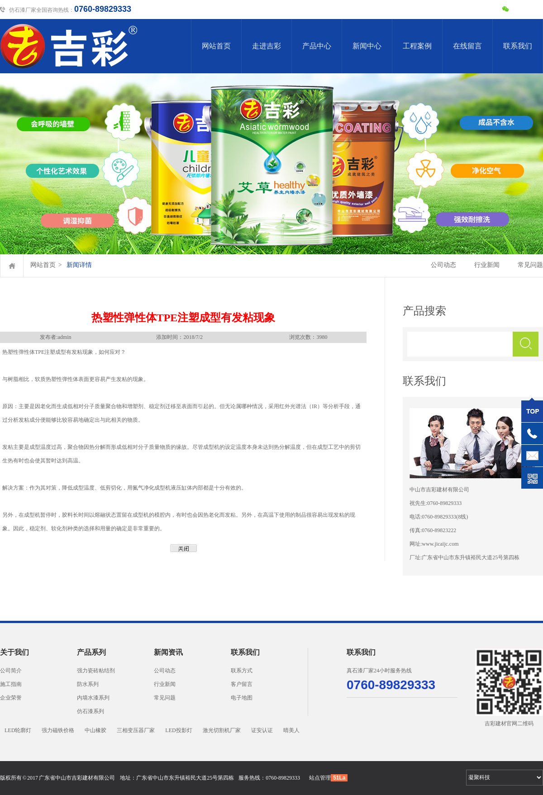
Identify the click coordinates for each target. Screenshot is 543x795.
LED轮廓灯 (18, 730)
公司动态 (443, 265)
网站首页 (216, 46)
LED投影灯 (178, 730)
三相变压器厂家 (136, 730)
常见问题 (530, 265)
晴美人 (291, 730)
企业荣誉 (11, 698)
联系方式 (241, 670)
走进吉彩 (266, 46)
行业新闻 (487, 265)
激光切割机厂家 (222, 730)
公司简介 (11, 670)
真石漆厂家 (360, 670)
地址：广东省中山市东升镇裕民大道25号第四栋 (177, 778)
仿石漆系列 (90, 711)
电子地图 (241, 698)
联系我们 (517, 46)
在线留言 (467, 46)
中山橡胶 (95, 730)
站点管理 (320, 778)
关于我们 (14, 652)
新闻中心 (366, 46)
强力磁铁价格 (58, 730)
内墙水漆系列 (93, 698)
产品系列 (91, 652)
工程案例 (417, 46)
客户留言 (241, 684)
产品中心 (316, 46)
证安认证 (262, 730)
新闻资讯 (168, 652)
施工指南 (11, 684)
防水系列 (88, 684)
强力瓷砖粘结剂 (96, 670)
